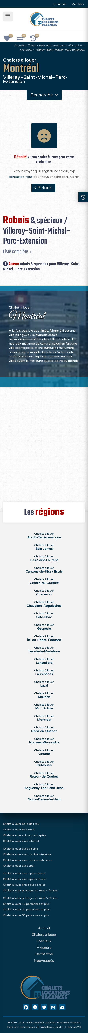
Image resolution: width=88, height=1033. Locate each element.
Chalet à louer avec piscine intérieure (27, 854)
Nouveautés (44, 960)
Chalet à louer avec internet (21, 841)
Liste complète (15, 252)
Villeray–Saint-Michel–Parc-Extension (60, 49)
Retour (44, 187)
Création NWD (73, 1027)
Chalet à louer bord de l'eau (21, 824)
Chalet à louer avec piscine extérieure (27, 860)
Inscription (60, 4)
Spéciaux (43, 941)
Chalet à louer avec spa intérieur (24, 873)
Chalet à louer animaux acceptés (24, 835)
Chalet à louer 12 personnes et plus (26, 904)
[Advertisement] (44, 442)
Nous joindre (55, 1027)
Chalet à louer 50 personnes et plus (26, 915)
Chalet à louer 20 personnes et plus (26, 909)
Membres (77, 4)
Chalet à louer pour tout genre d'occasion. (55, 45)
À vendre (44, 947)
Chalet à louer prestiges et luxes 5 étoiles (30, 898)
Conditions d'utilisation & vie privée (27, 1027)
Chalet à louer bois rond (18, 829)
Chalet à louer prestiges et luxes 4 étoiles (30, 890)
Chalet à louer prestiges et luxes (24, 884)
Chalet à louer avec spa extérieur (24, 879)
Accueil (19, 45)
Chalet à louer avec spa (18, 865)
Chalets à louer (44, 535)
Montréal (26, 49)
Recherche (45, 95)
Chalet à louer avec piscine (20, 848)
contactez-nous (21, 177)
